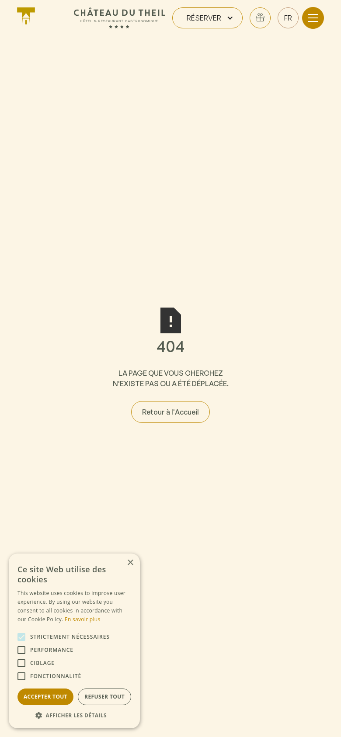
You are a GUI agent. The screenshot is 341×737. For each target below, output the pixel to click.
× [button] (130, 563)
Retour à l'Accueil (170, 412)
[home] (42, 17)
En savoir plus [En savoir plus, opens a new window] (82, 619)
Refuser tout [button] (104, 696)
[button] (207, 17)
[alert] (74, 641)
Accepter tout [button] (45, 696)
